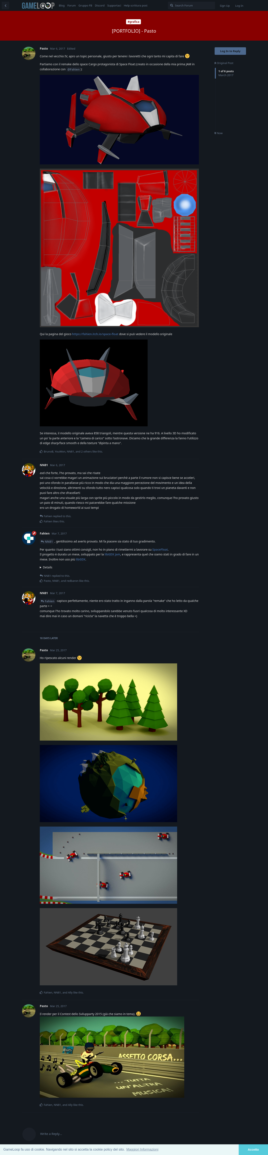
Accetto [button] (253, 1149)
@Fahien (73, 69)
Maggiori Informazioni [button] (142, 1149)
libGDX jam (112, 554)
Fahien (49, 601)
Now (218, 133)
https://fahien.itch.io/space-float (95, 334)
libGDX (80, 559)
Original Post (223, 63)
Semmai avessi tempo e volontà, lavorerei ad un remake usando (119, 567)
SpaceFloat (160, 549)
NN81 (49, 542)
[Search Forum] (191, 5)
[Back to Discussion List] (5, 5)
